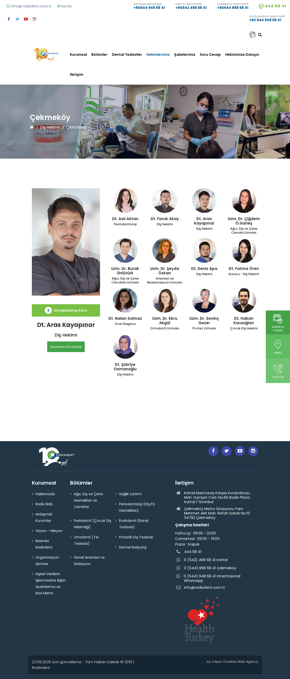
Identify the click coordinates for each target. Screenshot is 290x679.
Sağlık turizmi (130, 493)
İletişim (76, 74)
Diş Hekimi (50, 127)
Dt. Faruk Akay (66, 325)
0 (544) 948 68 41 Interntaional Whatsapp (207, 578)
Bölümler (99, 54)
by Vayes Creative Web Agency (232, 661)
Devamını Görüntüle (66, 346)
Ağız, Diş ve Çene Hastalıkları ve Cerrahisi (88, 500)
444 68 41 (272, 6)
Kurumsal (78, 54)
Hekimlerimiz (158, 54)
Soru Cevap (210, 54)
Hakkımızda (45, 493)
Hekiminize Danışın (242, 54)
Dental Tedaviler (127, 54)
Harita (65, 6)
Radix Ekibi (44, 504)
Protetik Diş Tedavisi (136, 537)
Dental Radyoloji (132, 547)
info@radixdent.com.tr (29, 6)
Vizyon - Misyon (49, 530)
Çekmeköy (76, 127)
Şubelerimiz (184, 54)
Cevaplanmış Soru (66, 310)
